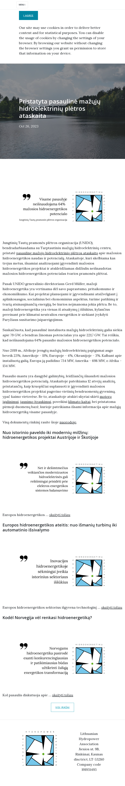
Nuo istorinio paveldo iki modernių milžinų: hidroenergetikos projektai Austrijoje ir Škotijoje (50, 435)
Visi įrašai (62, 707)
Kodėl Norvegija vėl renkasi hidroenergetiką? (47, 617)
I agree (28, 15)
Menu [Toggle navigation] (22, 4)
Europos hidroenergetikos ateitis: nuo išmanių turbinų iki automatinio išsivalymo (60, 527)
